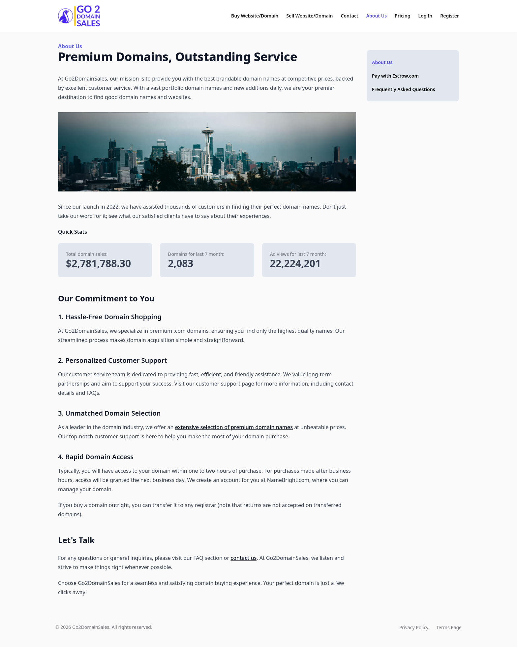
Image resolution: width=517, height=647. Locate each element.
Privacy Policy (413, 627)
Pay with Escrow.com (395, 76)
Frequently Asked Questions (403, 89)
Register (449, 16)
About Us (376, 16)
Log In (425, 16)
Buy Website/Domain (254, 16)
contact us (243, 558)
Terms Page (449, 627)
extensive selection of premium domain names (234, 427)
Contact (349, 16)
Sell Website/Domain (309, 16)
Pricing (402, 16)
